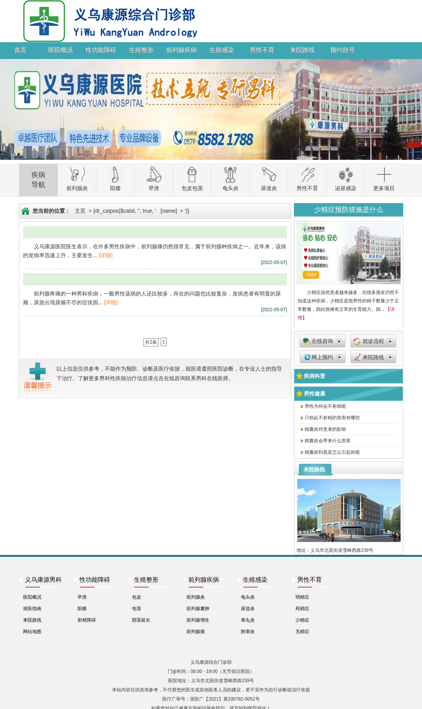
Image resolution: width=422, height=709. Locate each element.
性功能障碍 (101, 50)
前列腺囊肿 (197, 608)
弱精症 (302, 597)
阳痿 (82, 608)
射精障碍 (86, 620)
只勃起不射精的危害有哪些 (332, 417)
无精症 (302, 631)
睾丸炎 (248, 620)
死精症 (302, 608)
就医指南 (32, 608)
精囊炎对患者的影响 (325, 429)
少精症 (302, 620)
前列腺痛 (195, 631)
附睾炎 (248, 631)
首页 (20, 50)
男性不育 (262, 50)
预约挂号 (342, 50)
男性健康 (314, 394)
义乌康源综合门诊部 (211, 662)
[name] (169, 211)
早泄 (82, 597)
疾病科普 (314, 376)
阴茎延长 (141, 620)
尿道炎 (248, 608)
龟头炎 (248, 597)
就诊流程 (373, 341)
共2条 (151, 342)
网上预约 (322, 357)
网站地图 (32, 631)
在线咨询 (322, 341)
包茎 (136, 608)
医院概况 (60, 50)
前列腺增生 (197, 620)
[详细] (106, 255)
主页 (80, 211)
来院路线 (302, 50)
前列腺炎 (195, 597)
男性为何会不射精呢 (325, 406)
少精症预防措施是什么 (348, 209)
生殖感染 (221, 50)
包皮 (136, 597)
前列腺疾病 (181, 50)
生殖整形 (141, 50)
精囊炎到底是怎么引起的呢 (332, 452)
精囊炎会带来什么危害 (328, 440)
